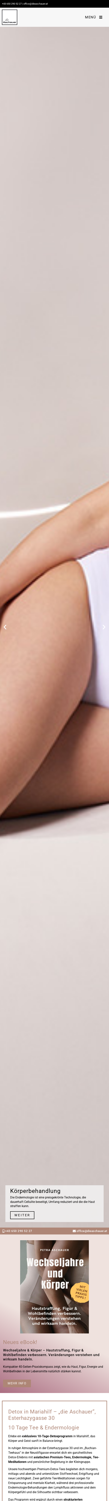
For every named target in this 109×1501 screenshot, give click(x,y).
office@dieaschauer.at (92, 1231)
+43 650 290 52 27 (12, 3)
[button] (5, 627)
